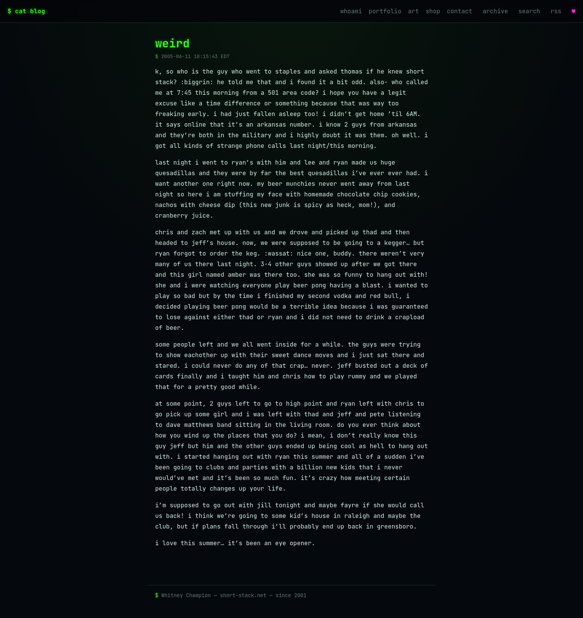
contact (459, 11)
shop (433, 11)
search (529, 11)
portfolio (385, 11)
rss (555, 11)
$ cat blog (26, 11)
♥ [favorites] (573, 11)
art (413, 11)
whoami (351, 11)
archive (495, 11)
